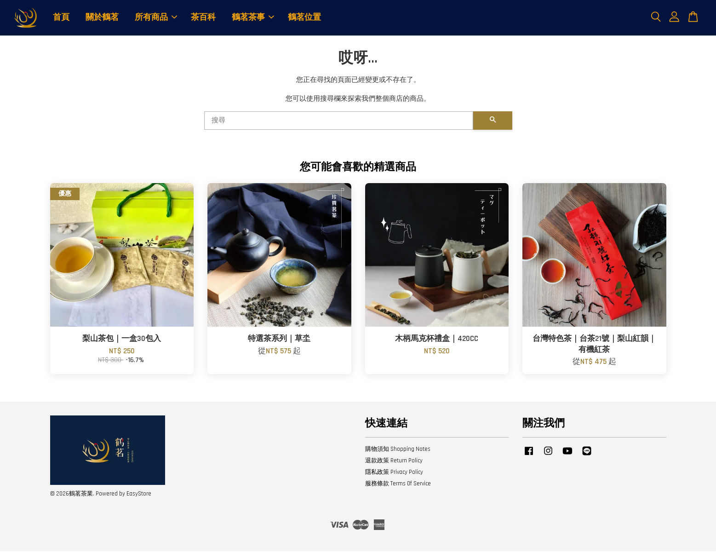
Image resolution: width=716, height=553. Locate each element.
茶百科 (203, 18)
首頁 (61, 18)
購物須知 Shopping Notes (397, 451)
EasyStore (138, 495)
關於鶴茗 (102, 18)
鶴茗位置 (304, 18)
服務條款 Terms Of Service (398, 485)
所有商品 (156, 18)
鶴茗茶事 (253, 18)
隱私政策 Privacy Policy (394, 474)
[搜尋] (338, 122)
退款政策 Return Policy (394, 462)
